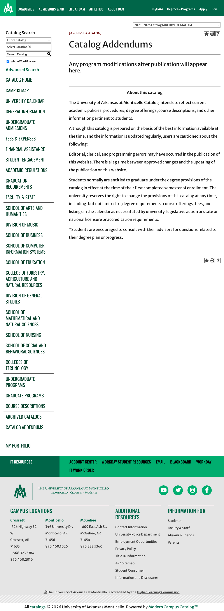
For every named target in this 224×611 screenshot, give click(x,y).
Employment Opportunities (136, 541)
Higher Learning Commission (158, 592)
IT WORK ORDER (81, 470)
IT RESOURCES (21, 462)
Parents (173, 542)
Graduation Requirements (19, 183)
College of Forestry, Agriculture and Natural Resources (25, 278)
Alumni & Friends (181, 535)
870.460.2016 (21, 559)
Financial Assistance (25, 149)
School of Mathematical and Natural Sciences (23, 318)
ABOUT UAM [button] (116, 9)
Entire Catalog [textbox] (16, 40)
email (160, 462)
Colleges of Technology (17, 364)
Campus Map (17, 90)
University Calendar (25, 100)
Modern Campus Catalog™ (173, 606)
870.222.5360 (91, 546)
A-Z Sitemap (125, 563)
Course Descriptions (25, 405)
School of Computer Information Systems (26, 248)
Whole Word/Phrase (23, 61)
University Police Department (137, 534)
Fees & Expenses (21, 138)
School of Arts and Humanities (24, 210)
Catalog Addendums (24, 427)
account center (83, 462)
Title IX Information (130, 556)
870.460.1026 (56, 546)
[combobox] (176, 25)
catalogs (38, 606)
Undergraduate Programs (20, 381)
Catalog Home (19, 79)
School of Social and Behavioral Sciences (26, 348)
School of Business (24, 235)
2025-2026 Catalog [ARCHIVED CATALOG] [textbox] (163, 25)
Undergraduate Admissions (20, 124)
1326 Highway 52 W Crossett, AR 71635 (23, 536)
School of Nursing (23, 334)
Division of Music (22, 224)
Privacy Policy (125, 549)
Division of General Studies (24, 298)
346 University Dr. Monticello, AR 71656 (59, 533)
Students (174, 521)
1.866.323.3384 (22, 553)
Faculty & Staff (20, 197)
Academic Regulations (26, 170)
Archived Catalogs (24, 416)
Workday (204, 462)
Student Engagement (25, 159)
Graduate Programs (25, 395)
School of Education (25, 262)
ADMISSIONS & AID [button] (51, 9)
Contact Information (131, 527)
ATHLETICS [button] (96, 9)
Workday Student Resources (126, 462)
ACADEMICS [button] (26, 9)
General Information (25, 111)
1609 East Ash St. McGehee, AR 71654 (93, 533)
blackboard (180, 462)
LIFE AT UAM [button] (76, 9)
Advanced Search (22, 69)
